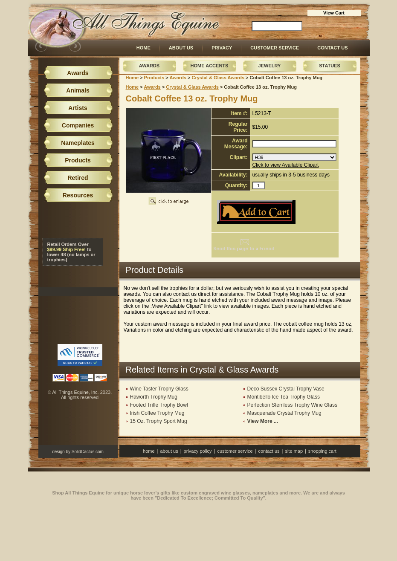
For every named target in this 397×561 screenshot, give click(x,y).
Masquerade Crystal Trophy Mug (284, 413)
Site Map (294, 451)
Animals (77, 90)
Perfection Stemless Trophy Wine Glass (292, 405)
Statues (329, 65)
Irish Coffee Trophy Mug (157, 413)
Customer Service (274, 47)
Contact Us (332, 47)
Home (143, 47)
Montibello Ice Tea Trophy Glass (283, 397)
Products (154, 77)
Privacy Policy (198, 451)
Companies (78, 125)
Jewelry (269, 65)
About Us (181, 47)
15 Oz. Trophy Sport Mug (158, 421)
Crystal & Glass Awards (218, 77)
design (58, 451)
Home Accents (210, 65)
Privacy (222, 47)
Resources (78, 195)
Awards (149, 65)
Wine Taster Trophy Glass (159, 389)
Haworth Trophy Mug (153, 397)
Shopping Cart (322, 451)
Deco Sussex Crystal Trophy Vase (286, 389)
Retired (77, 177)
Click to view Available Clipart (285, 165)
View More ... (262, 421)
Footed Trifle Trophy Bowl (159, 405)
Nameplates (78, 142)
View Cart (334, 12)
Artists (77, 107)
